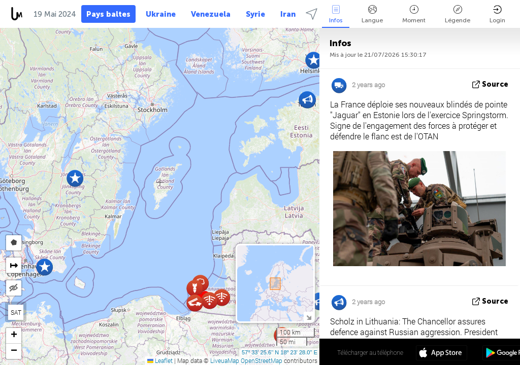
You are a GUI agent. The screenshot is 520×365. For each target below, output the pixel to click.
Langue (372, 14)
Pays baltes (108, 14)
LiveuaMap (224, 360)
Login (497, 14)
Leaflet (160, 360)
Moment (414, 14)
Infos (335, 14)
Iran (288, 14)
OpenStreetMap (261, 360)
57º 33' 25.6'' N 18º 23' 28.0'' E (279, 352)
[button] (75, 178)
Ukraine (161, 14)
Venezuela (211, 14)
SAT (16, 312)
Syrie (255, 14)
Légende (457, 14)
